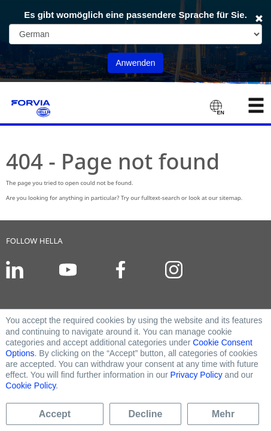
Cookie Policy (30, 385)
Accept (55, 414)
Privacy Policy (196, 375)
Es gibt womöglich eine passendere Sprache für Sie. (135, 15)
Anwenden (135, 63)
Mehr (223, 414)
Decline (146, 414)
